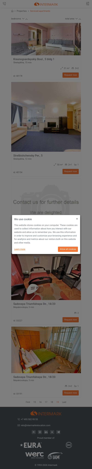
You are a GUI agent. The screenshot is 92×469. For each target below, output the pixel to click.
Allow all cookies (68, 249)
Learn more (19, 249)
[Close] (77, 217)
